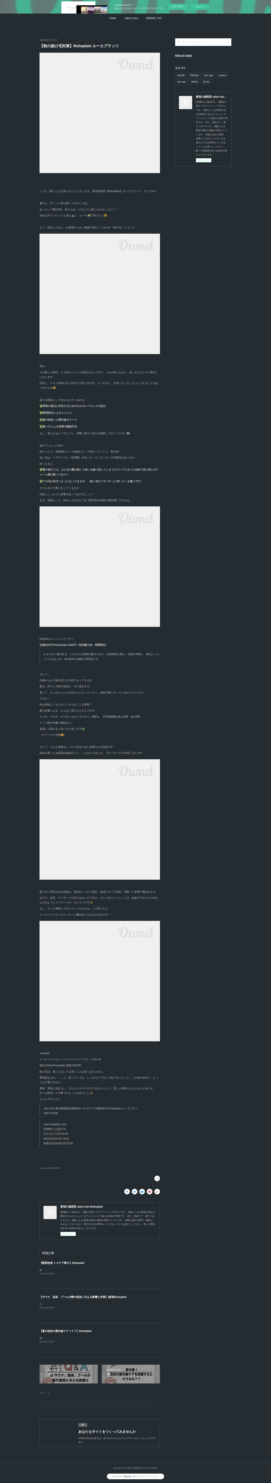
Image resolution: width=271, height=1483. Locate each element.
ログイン (200, 6)
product (222, 75)
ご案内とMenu (131, 18)
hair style (208, 75)
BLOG (206, 82)
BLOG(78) (55, 1168)
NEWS (194, 82)
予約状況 (194, 75)
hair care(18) (45, 1168)
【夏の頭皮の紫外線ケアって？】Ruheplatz (66, 1330)
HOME (112, 18)
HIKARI (181, 75)
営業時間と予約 (154, 18)
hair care (181, 82)
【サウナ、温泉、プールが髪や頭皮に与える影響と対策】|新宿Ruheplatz (83, 1296)
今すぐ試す (177, 6)
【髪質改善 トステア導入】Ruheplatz (62, 1262)
